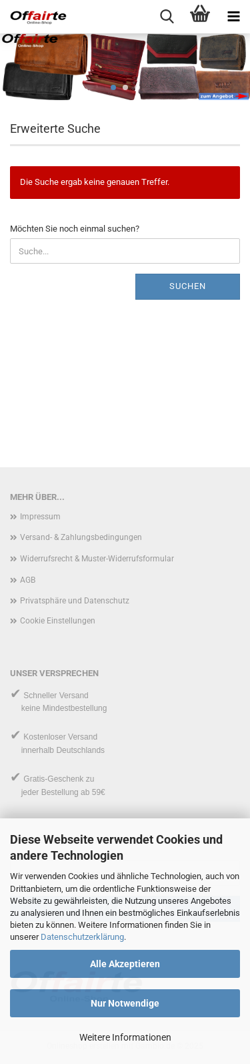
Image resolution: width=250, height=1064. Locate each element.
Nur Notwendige (125, 1003)
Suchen (187, 286)
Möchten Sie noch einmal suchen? (74, 229)
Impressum (40, 516)
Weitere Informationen (125, 1037)
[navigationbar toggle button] (233, 16)
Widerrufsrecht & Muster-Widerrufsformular (97, 558)
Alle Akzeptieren (125, 964)
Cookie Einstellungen (57, 620)
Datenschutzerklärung (82, 937)
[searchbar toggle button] (166, 16)
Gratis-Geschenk (53, 779)
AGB (27, 580)
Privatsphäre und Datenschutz (74, 600)
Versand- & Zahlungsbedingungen (81, 537)
